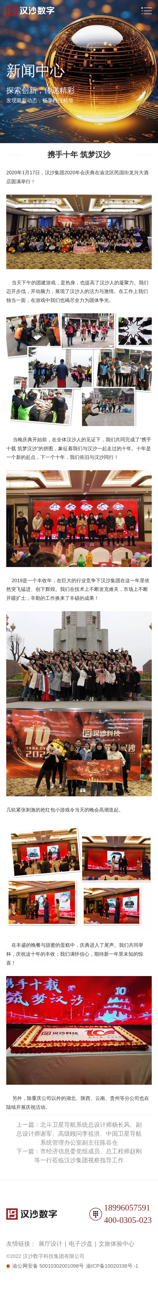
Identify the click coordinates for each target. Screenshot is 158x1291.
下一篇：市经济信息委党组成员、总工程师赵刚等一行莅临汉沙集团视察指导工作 (79, 1156)
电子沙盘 (81, 1243)
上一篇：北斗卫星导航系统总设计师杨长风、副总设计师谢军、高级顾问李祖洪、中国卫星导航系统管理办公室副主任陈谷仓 (79, 1133)
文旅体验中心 (116, 1243)
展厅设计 (50, 1243)
